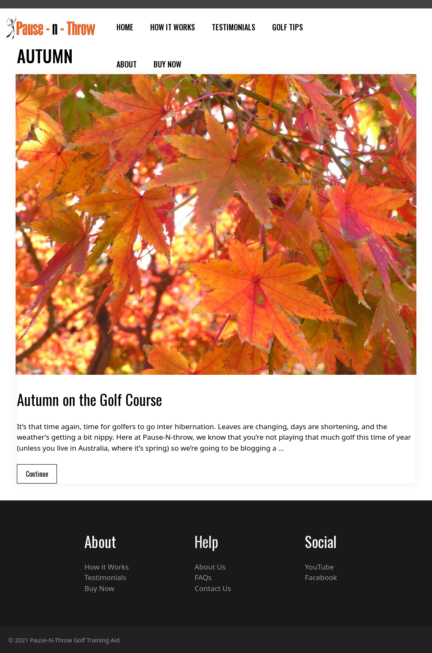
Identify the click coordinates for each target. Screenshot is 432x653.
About (126, 64)
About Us (209, 567)
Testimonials (233, 26)
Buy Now (167, 64)
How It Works (172, 26)
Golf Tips (287, 26)
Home (124, 26)
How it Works (106, 567)
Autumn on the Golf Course (89, 399)
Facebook (321, 577)
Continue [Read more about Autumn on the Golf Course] (37, 474)
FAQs (202, 577)
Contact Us (212, 588)
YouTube (319, 567)
